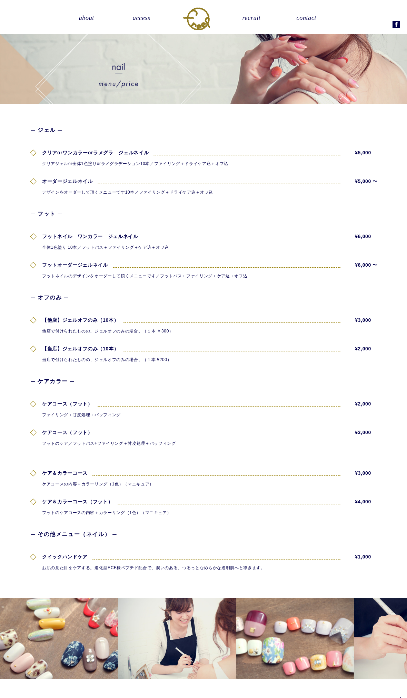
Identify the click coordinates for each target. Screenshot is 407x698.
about (86, 17)
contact (307, 17)
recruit (251, 17)
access (141, 17)
